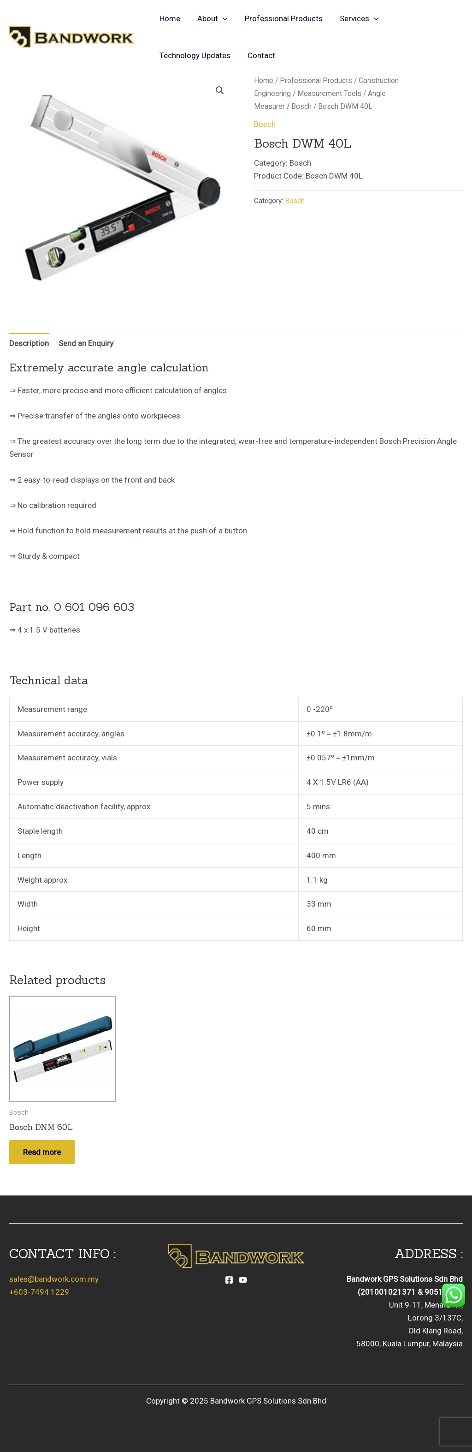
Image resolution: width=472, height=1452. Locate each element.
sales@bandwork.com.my (54, 1279)
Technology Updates (194, 55)
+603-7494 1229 (39, 1292)
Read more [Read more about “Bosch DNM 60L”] (42, 1152)
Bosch (301, 106)
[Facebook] (229, 1280)
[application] (220, 18)
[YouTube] (243, 1280)
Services (353, 18)
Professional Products (280, 18)
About (210, 18)
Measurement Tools (329, 93)
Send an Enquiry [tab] (86, 343)
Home (169, 18)
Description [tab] (29, 343)
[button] (220, 90)
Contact (259, 55)
